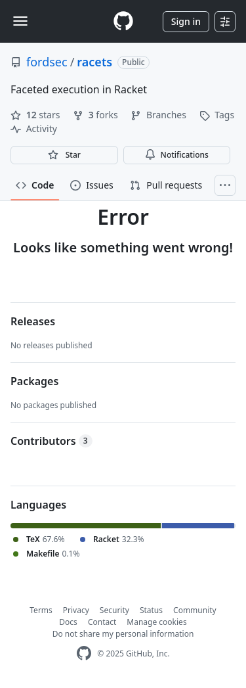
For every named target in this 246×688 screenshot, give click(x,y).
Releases (32, 321)
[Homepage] (123, 21)
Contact (102, 622)
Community (194, 610)
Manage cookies (156, 622)
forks (96, 114)
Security (114, 610)
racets (94, 62)
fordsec (47, 62)
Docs (68, 622)
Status (151, 610)
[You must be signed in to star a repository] (64, 155)
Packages (34, 381)
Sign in (186, 21)
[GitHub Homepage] (84, 653)
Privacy (76, 610)
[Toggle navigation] (20, 21)
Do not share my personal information (123, 633)
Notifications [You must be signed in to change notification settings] (177, 154)
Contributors (51, 441)
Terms (41, 610)
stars (36, 114)
